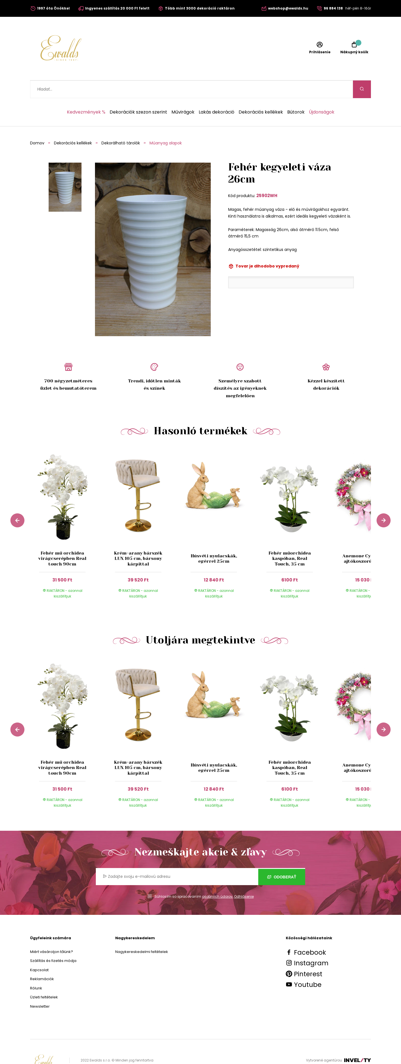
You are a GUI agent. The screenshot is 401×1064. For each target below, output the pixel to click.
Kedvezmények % (86, 94)
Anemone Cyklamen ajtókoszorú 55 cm (365, 541)
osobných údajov (217, 878)
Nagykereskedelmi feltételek (141, 934)
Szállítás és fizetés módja (53, 943)
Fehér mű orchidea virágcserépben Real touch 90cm (62, 541)
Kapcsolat (39, 952)
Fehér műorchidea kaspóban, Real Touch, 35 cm (289, 541)
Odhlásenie (244, 878)
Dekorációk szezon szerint (138, 94)
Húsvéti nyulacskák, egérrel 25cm (214, 541)
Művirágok (182, 94)
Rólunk (36, 970)
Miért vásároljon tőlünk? (51, 934)
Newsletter (40, 988)
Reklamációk (42, 961)
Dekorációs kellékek (261, 94)
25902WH (266, 178)
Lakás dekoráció (216, 94)
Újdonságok (321, 94)
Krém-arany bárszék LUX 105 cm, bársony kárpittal (138, 541)
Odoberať (281, 859)
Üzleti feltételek (44, 979)
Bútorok (296, 94)
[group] (68, 510)
